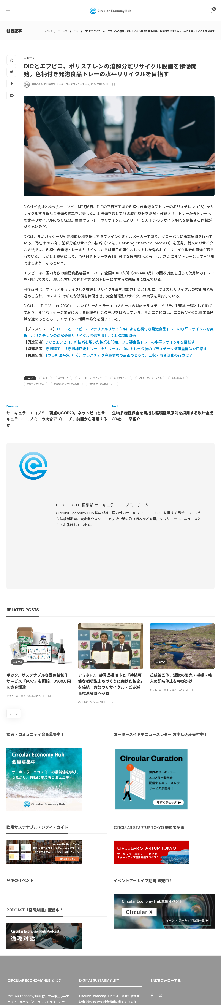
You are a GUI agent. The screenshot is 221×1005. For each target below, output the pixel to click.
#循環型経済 (178, 378)
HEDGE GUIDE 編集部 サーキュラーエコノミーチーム (60, 84)
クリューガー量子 (15, 596)
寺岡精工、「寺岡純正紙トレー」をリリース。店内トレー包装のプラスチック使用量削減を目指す (126, 349)
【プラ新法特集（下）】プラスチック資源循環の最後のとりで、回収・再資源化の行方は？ (119, 355)
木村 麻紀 (83, 602)
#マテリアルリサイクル (150, 378)
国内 (76, 31)
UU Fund (130, 907)
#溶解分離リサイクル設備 (66, 384)
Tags (30, 378)
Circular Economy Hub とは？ (119, 992)
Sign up (204, 934)
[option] (39, 561)
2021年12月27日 (179, 589)
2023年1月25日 (35, 596)
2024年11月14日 (99, 84)
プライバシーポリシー (180, 992)
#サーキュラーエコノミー (91, 378)
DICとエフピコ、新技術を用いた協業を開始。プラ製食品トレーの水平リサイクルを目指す (120, 342)
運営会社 (154, 992)
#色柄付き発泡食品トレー (102, 384)
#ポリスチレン (121, 378)
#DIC (45, 378)
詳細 (103, 950)
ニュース (62, 31)
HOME (48, 31)
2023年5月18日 (98, 602)
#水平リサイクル (35, 384)
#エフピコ (63, 378)
